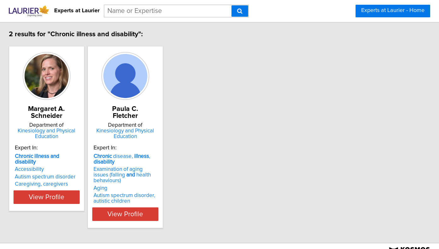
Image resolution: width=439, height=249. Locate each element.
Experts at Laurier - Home (393, 10)
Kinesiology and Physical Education (76, 133)
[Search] (239, 11)
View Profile (76, 202)
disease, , (170, 156)
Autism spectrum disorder (67, 171)
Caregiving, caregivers (63, 178)
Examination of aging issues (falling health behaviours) (166, 166)
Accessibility (51, 163)
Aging (138, 177)
